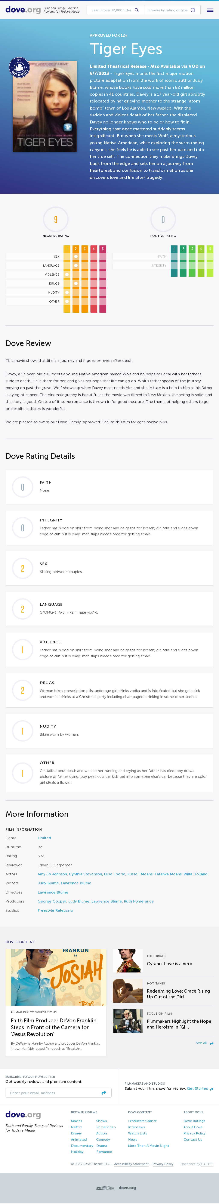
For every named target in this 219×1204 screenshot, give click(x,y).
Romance (104, 1153)
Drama (101, 1146)
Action (101, 1134)
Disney (76, 1134)
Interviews (136, 1128)
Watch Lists (137, 1134)
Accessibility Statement (131, 1165)
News (132, 1140)
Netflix (76, 1128)
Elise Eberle (114, 875)
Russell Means (139, 875)
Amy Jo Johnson (52, 875)
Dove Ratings (194, 1122)
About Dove (192, 1128)
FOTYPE (207, 1165)
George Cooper (52, 902)
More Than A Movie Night (148, 1146)
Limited (44, 839)
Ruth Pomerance (139, 902)
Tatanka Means (168, 875)
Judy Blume (48, 884)
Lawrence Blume (76, 884)
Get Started (200, 1089)
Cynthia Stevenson (85, 875)
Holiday (77, 1153)
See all (204, 1044)
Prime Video (106, 1128)
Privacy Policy (194, 1134)
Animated (79, 1140)
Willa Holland (195, 875)
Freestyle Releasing (55, 911)
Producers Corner (142, 1122)
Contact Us (192, 1140)
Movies (76, 1122)
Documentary (82, 1146)
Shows (101, 1122)
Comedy (103, 1140)
